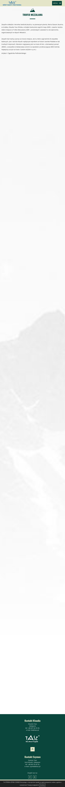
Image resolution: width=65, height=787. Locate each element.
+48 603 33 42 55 (33, 764)
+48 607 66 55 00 (33, 728)
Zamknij (42, 785)
